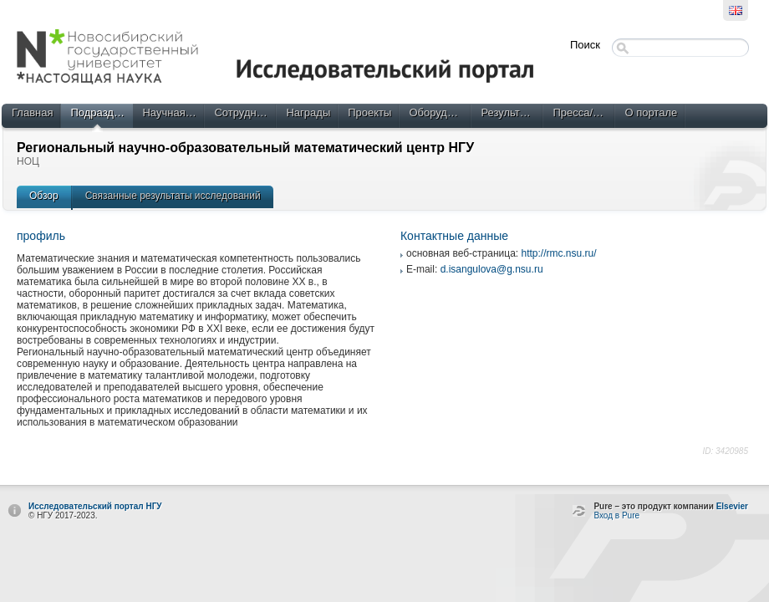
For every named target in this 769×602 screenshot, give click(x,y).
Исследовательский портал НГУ (95, 506)
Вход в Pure (616, 515)
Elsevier (732, 506)
